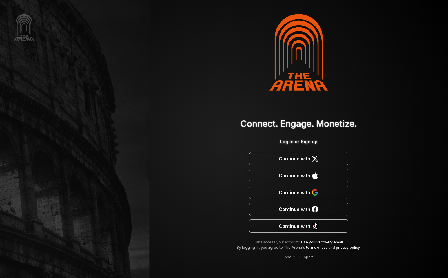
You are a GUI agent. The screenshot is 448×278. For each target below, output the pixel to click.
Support (306, 257)
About (290, 257)
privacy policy (348, 247)
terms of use (317, 247)
